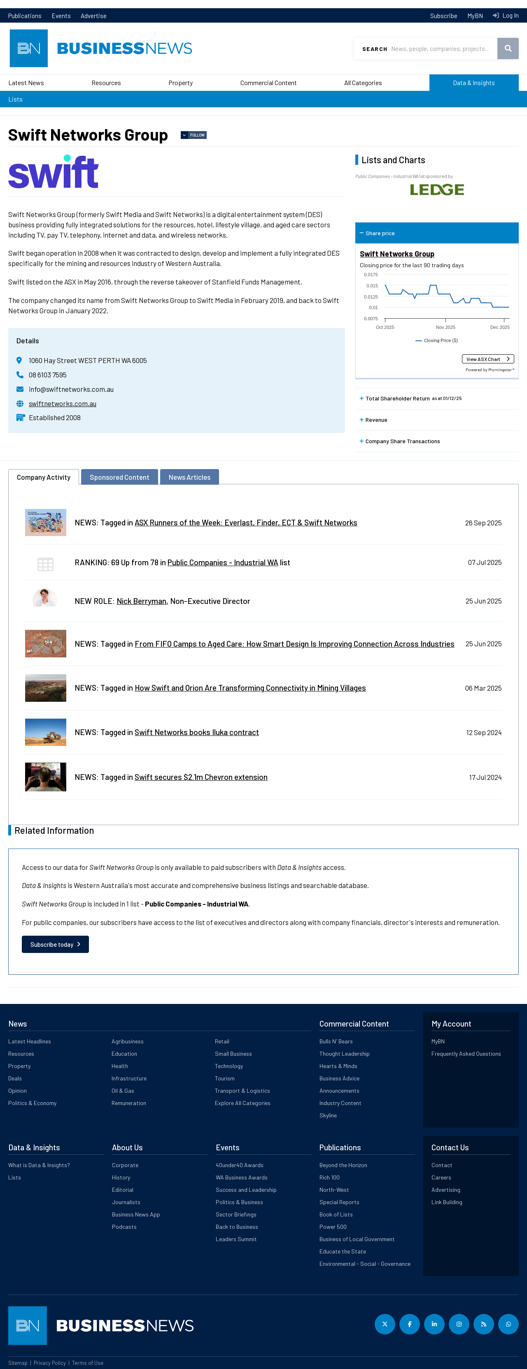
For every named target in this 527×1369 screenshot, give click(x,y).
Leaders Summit (236, 1238)
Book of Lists (336, 1214)
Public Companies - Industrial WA (223, 562)
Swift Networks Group (397, 253)
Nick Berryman (141, 601)
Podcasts (124, 1226)
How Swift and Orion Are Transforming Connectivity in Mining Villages (250, 687)
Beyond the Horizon (343, 1164)
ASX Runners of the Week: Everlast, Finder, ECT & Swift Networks (246, 522)
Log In (510, 15)
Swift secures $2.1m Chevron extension (201, 777)
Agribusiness (128, 1041)
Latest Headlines (29, 1041)
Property (180, 82)
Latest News (26, 82)
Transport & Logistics (242, 1090)
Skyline (328, 1115)
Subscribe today (51, 944)
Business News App (136, 1214)
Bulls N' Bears (336, 1041)
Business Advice (339, 1078)
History (121, 1177)
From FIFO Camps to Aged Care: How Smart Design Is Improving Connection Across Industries (295, 643)
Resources (106, 82)
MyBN (475, 15)
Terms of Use (87, 1363)
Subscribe (443, 15)
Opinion (17, 1090)
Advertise (94, 15)
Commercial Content (268, 82)
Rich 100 (329, 1177)
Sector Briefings (236, 1214)
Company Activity (43, 477)
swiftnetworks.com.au (62, 403)
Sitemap (18, 1363)
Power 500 (333, 1226)
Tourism (225, 1078)
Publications (25, 15)
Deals (15, 1078)
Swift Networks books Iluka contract (197, 732)
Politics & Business (239, 1201)
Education (124, 1053)
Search (374, 48)
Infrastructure (129, 1078)
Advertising (445, 1189)
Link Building (446, 1201)
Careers (441, 1177)
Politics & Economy (32, 1102)
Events (61, 15)
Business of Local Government (357, 1238)
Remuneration (129, 1102)
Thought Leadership (344, 1053)
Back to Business (237, 1226)
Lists (15, 99)
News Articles (189, 477)
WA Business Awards (242, 1177)
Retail (222, 1041)
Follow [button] (197, 135)
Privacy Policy (50, 1363)
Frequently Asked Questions (466, 1053)
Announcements (339, 1090)
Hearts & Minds (338, 1065)
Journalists (126, 1201)
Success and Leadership (246, 1189)
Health (120, 1065)
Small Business (233, 1053)
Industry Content (340, 1102)
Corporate (125, 1164)
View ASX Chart (483, 359)
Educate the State (342, 1251)
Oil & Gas (123, 1090)
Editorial (122, 1189)
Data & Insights (474, 82)
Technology (229, 1065)
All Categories (363, 82)
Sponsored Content (119, 477)
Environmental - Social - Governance (364, 1263)
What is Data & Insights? (39, 1164)
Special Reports (339, 1201)
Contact (441, 1164)
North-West (334, 1189)
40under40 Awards (240, 1164)
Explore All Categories (242, 1102)
